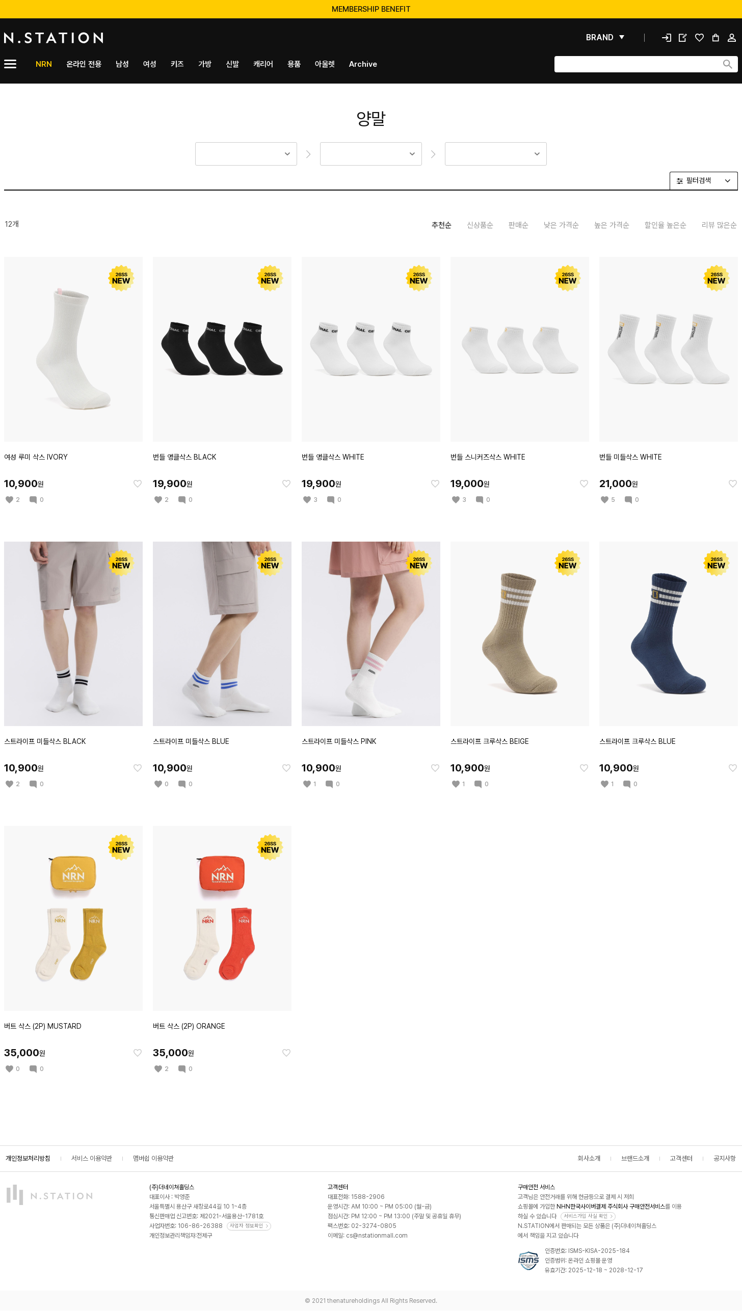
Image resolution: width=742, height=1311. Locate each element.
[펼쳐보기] (605, 38)
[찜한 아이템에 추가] (137, 483)
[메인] (77, 38)
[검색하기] (728, 64)
